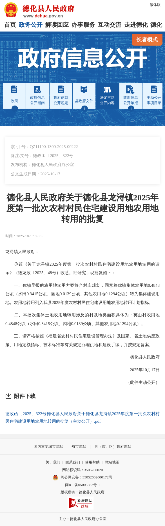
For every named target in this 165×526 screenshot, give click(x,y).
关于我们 (53, 462)
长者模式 (147, 39)
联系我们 (72, 462)
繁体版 (155, 5)
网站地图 (112, 462)
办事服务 (83, 24)
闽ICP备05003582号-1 (82, 485)
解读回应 (57, 24)
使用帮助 (92, 462)
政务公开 (31, 24)
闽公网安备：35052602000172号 (82, 477)
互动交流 (109, 24)
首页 (10, 24)
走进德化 (136, 24)
